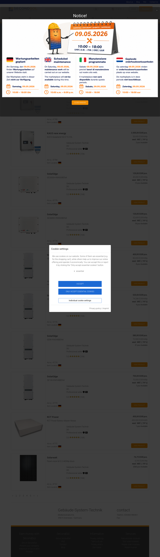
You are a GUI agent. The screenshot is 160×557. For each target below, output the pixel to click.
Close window (80, 102)
